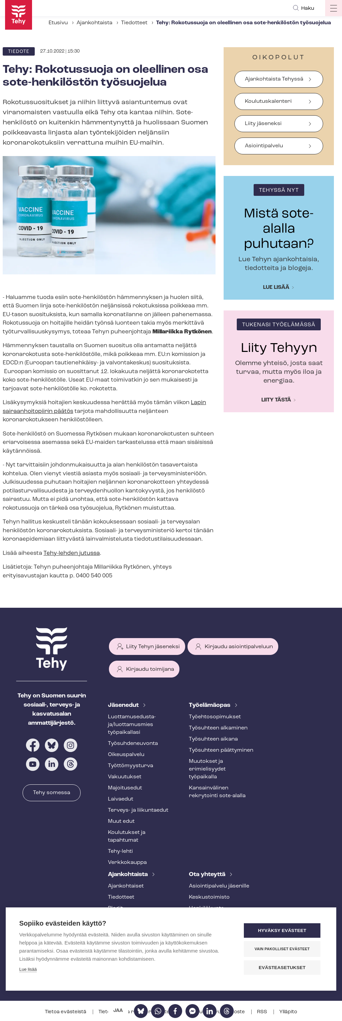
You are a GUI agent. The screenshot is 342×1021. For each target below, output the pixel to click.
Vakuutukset (124, 777)
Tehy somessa (51, 792)
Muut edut (121, 821)
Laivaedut (120, 799)
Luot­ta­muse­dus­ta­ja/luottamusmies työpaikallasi (132, 724)
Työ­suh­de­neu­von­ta (133, 743)
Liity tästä (276, 400)
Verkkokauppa (127, 862)
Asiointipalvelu (264, 146)
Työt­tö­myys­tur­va (130, 766)
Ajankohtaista (94, 23)
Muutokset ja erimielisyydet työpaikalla (207, 769)
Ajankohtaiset (126, 886)
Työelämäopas (210, 705)
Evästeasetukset (282, 967)
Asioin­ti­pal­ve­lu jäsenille (219, 886)
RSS (262, 1012)
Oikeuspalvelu (126, 754)
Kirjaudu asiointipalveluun (239, 647)
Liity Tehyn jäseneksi (153, 647)
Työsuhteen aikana (213, 739)
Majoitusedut (125, 788)
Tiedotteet (134, 23)
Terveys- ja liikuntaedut (138, 810)
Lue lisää (276, 287)
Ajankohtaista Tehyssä (274, 79)
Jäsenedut (124, 705)
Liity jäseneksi (263, 123)
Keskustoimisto (209, 897)
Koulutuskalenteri (268, 101)
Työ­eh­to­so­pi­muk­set (215, 717)
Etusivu (58, 23)
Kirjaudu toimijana (150, 669)
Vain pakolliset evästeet (282, 949)
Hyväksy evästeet (282, 930)
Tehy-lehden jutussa (72, 553)
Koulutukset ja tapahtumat (126, 836)
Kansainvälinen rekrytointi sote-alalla (217, 792)
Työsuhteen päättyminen (221, 750)
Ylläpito (288, 1012)
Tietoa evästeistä (66, 1012)
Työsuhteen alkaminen (218, 728)
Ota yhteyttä (208, 874)
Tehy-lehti (120, 851)
